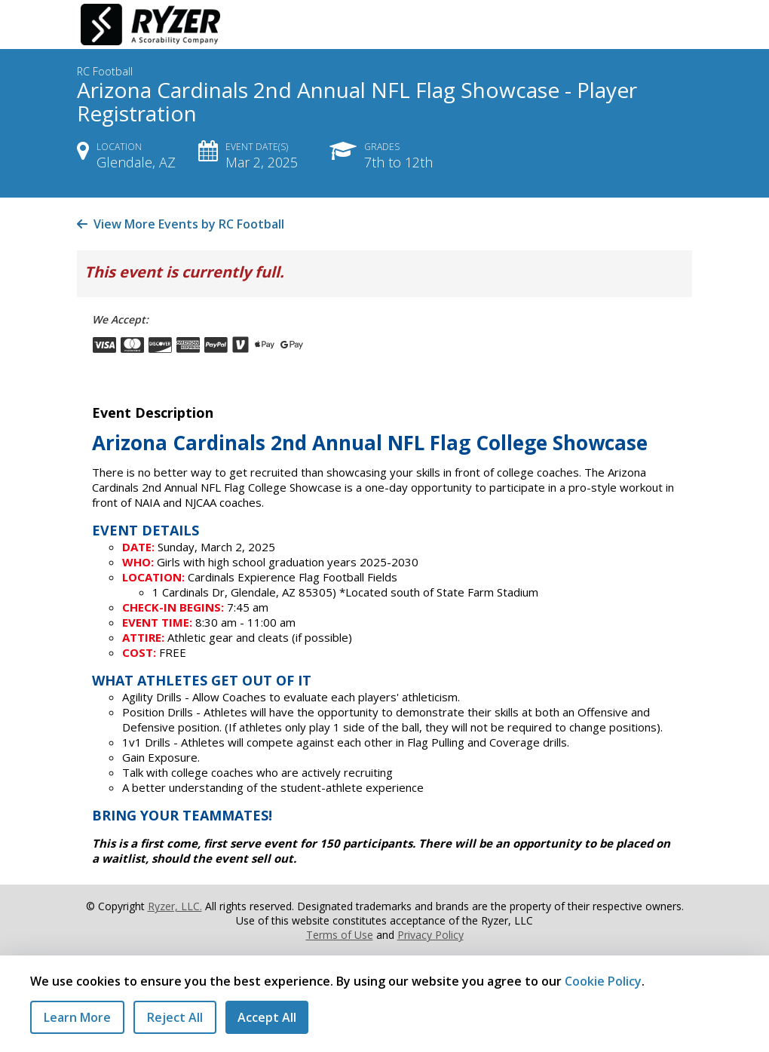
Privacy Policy (430, 935)
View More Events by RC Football (180, 224)
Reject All (175, 1017)
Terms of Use (339, 935)
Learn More (77, 1017)
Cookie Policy (603, 981)
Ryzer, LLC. (175, 906)
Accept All (266, 1017)
